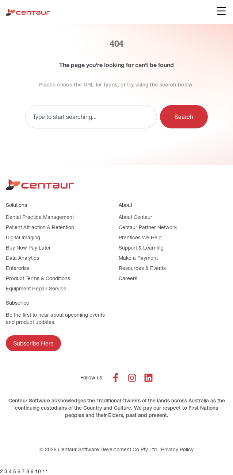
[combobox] (91, 116)
